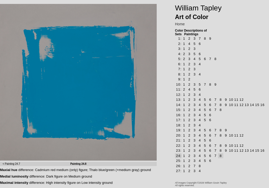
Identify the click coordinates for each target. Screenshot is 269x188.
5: (180, 59)
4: (180, 54)
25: (179, 161)
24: (179, 156)
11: (179, 89)
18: (179, 125)
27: (179, 171)
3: (180, 49)
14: (179, 105)
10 (231, 100)
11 (236, 100)
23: (179, 150)
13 (247, 105)
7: (180, 69)
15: (179, 110)
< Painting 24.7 (11, 163)
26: (179, 166)
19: (179, 130)
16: (179, 115)
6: (180, 64)
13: (179, 100)
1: (180, 38)
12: (179, 95)
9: (180, 79)
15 (257, 105)
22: (179, 146)
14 (252, 105)
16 (262, 105)
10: (179, 84)
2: (180, 44)
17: (179, 120)
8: (180, 74)
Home (180, 24)
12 (241, 100)
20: (179, 135)
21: (179, 140)
